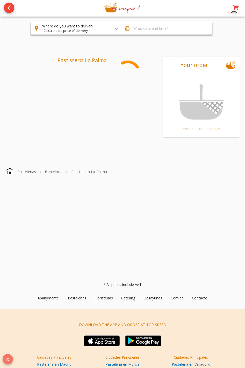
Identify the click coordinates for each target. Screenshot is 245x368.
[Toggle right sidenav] (235, 8)
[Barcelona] (53, 171)
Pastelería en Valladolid (191, 364)
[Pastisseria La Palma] (89, 171)
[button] (76, 28)
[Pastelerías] (26, 171)
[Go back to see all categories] (9, 8)
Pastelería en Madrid (54, 364)
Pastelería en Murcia (122, 364)
